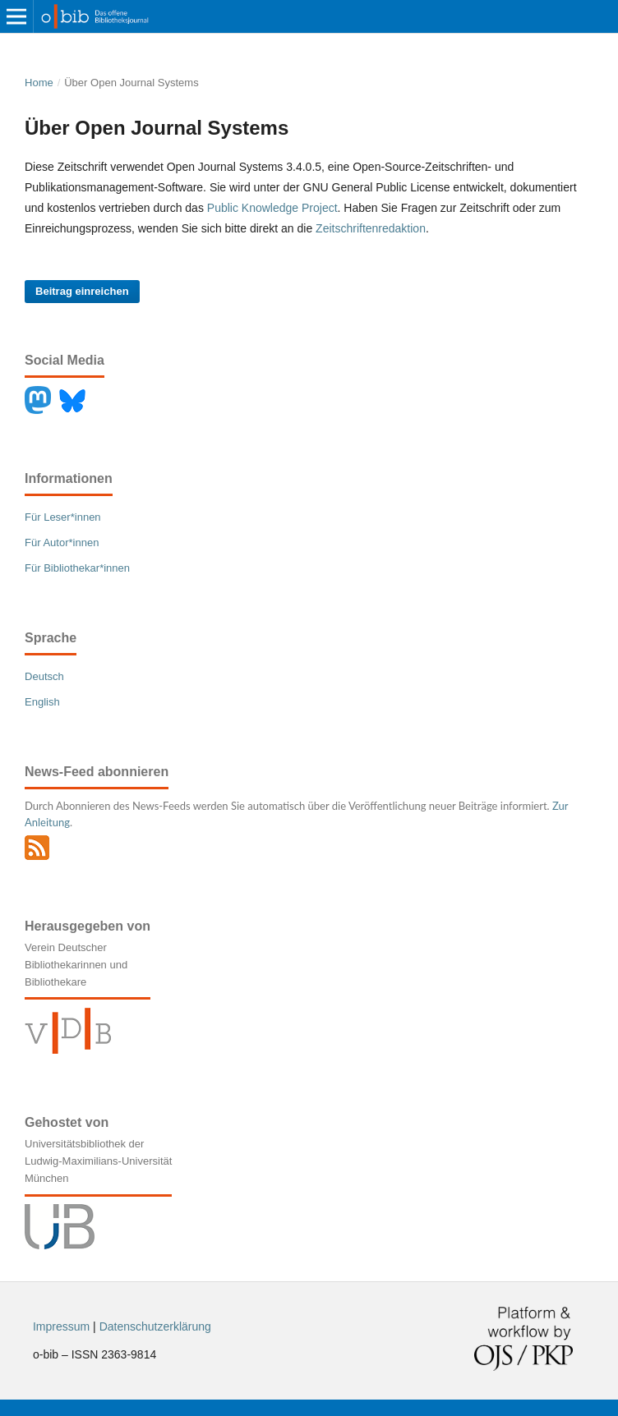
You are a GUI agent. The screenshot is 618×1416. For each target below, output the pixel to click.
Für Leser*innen (63, 517)
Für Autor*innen (62, 542)
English (42, 702)
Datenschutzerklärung (155, 1326)
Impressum (61, 1326)
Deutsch (44, 676)
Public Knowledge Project (272, 207)
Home (39, 82)
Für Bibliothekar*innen (77, 568)
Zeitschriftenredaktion (371, 228)
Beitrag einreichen (82, 291)
